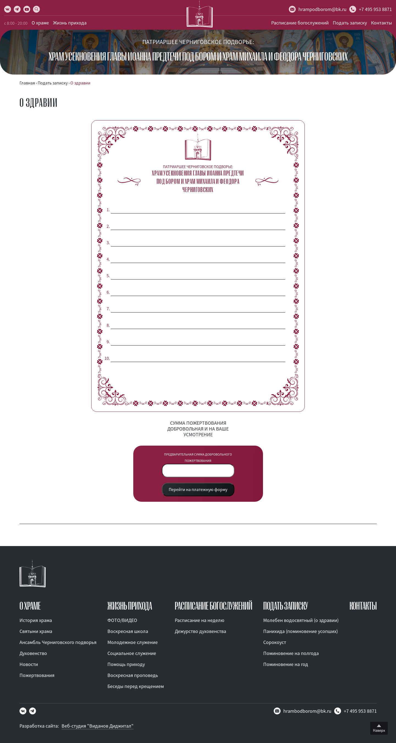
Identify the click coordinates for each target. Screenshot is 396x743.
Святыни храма (36, 631)
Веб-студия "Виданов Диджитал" (98, 726)
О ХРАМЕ (30, 606)
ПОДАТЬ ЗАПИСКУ (285, 606)
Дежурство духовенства (200, 631)
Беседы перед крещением (135, 686)
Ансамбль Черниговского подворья (58, 642)
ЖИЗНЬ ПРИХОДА (129, 606)
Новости (29, 664)
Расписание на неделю (199, 620)
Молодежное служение (132, 642)
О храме (40, 23)
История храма (36, 620)
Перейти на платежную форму (198, 489)
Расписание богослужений (300, 23)
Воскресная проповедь (132, 675)
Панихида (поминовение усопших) (300, 631)
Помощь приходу (126, 664)
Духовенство (33, 653)
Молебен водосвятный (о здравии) (301, 620)
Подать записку (350, 23)
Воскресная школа (127, 631)
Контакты (381, 23)
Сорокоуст (274, 642)
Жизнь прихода (70, 23)
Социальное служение (131, 653)
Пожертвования (37, 675)
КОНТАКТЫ (363, 606)
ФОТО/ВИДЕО (122, 620)
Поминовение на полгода (291, 653)
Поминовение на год (285, 664)
